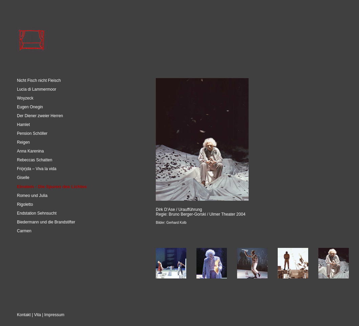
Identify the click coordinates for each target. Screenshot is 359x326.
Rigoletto (25, 204)
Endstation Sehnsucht (37, 213)
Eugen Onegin (30, 107)
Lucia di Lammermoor (36, 89)
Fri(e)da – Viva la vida (37, 168)
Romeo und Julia (32, 195)
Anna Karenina (30, 151)
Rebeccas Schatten (34, 160)
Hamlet (23, 124)
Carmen (24, 231)
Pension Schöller (32, 133)
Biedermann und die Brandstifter (46, 222)
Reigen (23, 142)
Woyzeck (25, 98)
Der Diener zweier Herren (40, 115)
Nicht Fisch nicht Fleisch (39, 80)
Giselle (23, 177)
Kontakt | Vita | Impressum (40, 314)
